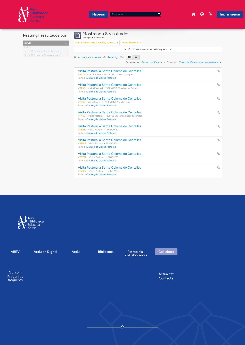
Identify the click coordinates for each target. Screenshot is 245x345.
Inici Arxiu (193, 14)
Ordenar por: (133, 62)
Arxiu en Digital (45, 252)
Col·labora (166, 252)
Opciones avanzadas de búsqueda (148, 49)
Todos (27, 47)
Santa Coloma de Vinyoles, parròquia (45, 55)
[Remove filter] (117, 42)
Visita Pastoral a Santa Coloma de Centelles (109, 71)
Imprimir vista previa (87, 57)
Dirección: (172, 62)
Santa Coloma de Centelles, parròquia (45, 51)
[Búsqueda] (135, 14)
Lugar (28, 43)
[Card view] (129, 57)
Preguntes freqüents (15, 278)
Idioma (202, 14)
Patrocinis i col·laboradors (136, 253)
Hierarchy (110, 57)
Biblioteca (105, 252)
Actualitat (166, 274)
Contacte (166, 278)
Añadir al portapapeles (218, 71)
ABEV (15, 252)
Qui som (15, 272)
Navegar (98, 14)
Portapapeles (210, 14)
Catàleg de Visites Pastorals (101, 77)
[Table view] (136, 57)
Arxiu (76, 252)
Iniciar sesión (230, 14)
